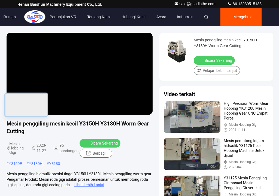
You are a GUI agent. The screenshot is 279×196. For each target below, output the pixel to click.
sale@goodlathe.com (195, 4)
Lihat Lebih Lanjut (89, 185)
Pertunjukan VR (63, 17)
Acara (161, 17)
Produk (33, 17)
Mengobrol (242, 17)
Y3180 (54, 163)
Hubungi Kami (133, 17)
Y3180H (36, 163)
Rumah (10, 17)
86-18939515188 (244, 4)
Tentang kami (99, 17)
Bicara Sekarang (100, 143)
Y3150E (15, 163)
